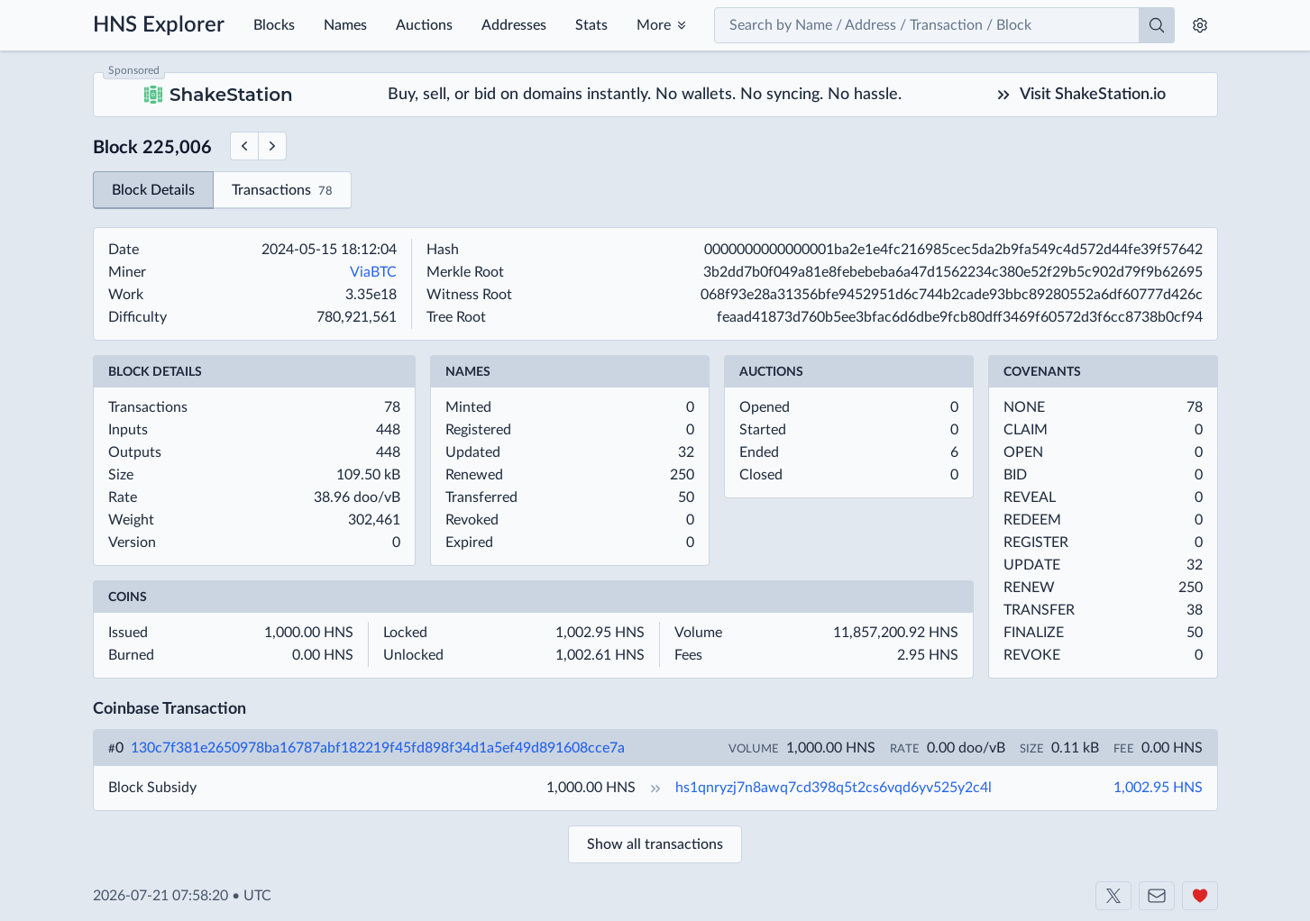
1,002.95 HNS (1158, 787)
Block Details (153, 190)
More (654, 25)
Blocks (274, 25)
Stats (591, 25)
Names (345, 25)
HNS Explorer (158, 25)
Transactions (282, 191)
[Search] (1157, 25)
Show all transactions (655, 844)
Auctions (424, 25)
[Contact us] (1157, 895)
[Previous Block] (244, 146)
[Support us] (1200, 895)
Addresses (513, 25)
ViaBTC (373, 272)
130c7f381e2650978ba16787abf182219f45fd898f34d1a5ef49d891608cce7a (378, 748)
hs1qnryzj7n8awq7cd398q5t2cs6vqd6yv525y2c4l (833, 787)
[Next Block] (273, 146)
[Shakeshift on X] (1113, 895)
